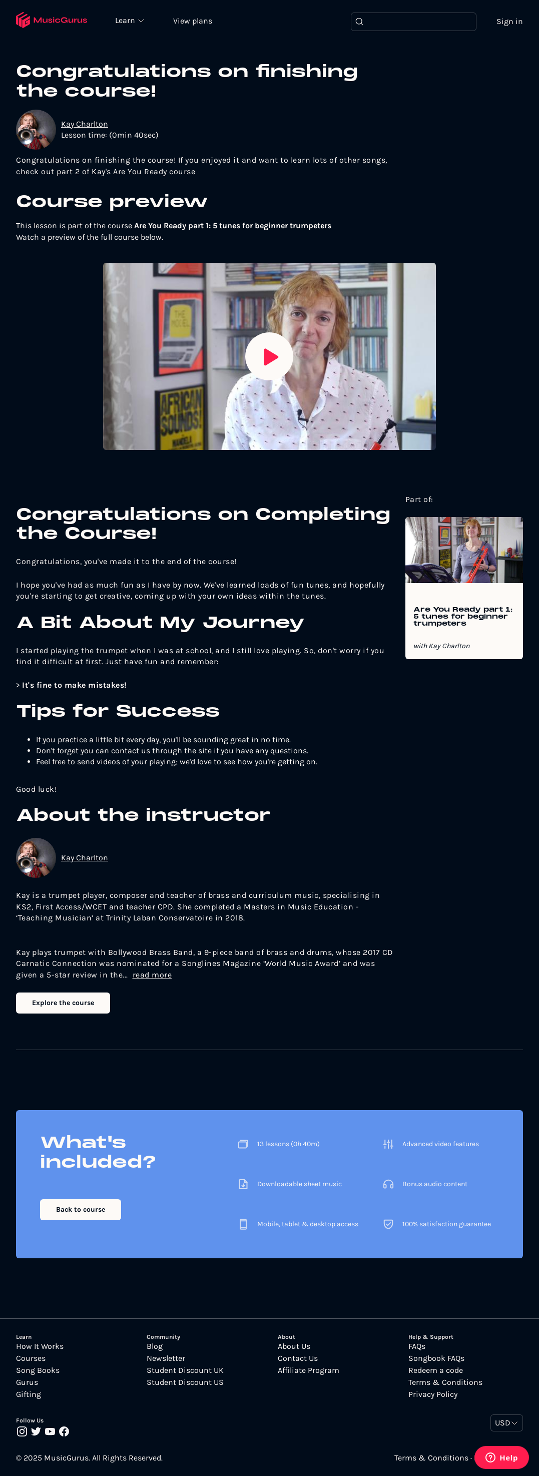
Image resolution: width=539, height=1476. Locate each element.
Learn (126, 20)
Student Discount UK (185, 1370)
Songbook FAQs (436, 1358)
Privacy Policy (432, 1394)
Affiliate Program (308, 1370)
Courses (31, 1358)
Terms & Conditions (445, 1382)
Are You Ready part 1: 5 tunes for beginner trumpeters (462, 617)
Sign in (509, 21)
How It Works (40, 1346)
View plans (192, 21)
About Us (294, 1346)
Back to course (80, 1209)
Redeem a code (435, 1370)
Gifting (28, 1394)
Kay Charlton (84, 124)
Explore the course (63, 1003)
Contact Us (298, 1358)
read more (152, 974)
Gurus (27, 1382)
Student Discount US (185, 1382)
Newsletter (166, 1358)
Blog (155, 1346)
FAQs (416, 1346)
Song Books (38, 1370)
